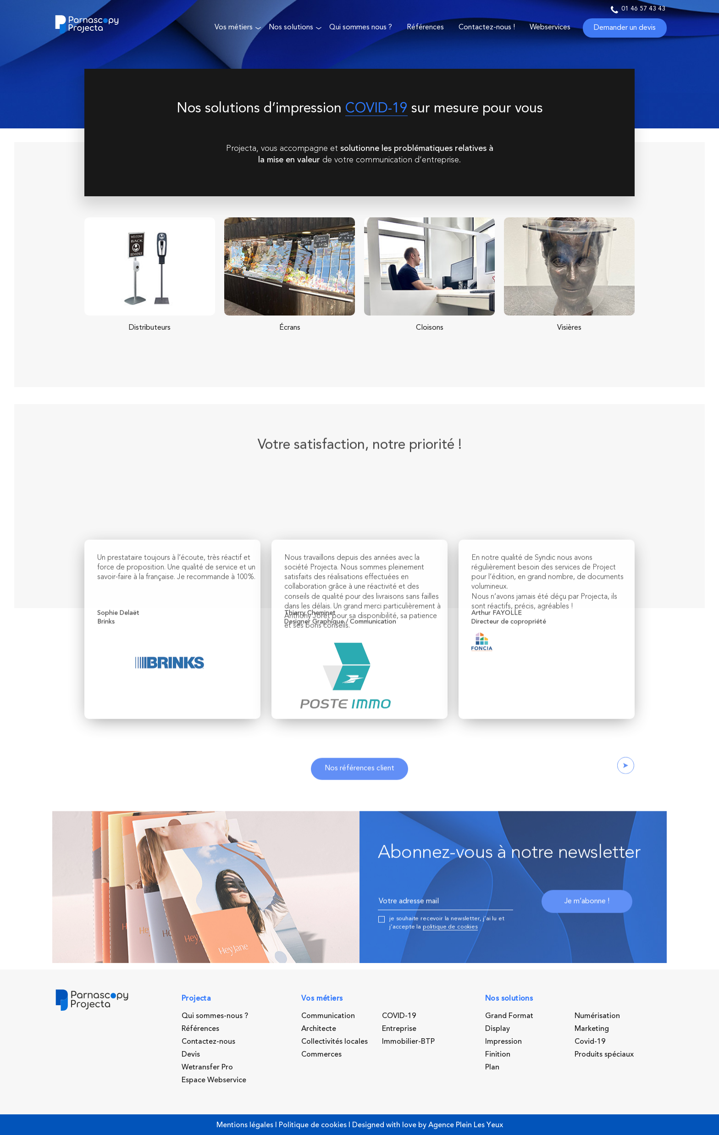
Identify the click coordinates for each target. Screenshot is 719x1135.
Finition (497, 1054)
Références (425, 27)
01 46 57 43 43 (638, 9)
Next (625, 788)
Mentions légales (244, 1125)
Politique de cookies (313, 1125)
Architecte (318, 1029)
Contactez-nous (208, 1041)
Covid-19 (590, 1041)
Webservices (550, 27)
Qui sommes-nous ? (215, 1016)
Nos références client (359, 791)
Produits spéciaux (604, 1054)
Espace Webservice (214, 1080)
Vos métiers (234, 27)
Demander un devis (625, 28)
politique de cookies (450, 949)
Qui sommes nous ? (360, 27)
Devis (191, 1054)
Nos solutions (291, 27)
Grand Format (509, 1016)
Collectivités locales (334, 1041)
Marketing (592, 1029)
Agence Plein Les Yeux (465, 1125)
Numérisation (597, 1016)
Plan (492, 1067)
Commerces (321, 1054)
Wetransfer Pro (207, 1067)
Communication (328, 1016)
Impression (503, 1041)
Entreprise (399, 1029)
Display (497, 1029)
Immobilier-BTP (408, 1041)
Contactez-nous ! (487, 27)
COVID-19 (376, 109)
